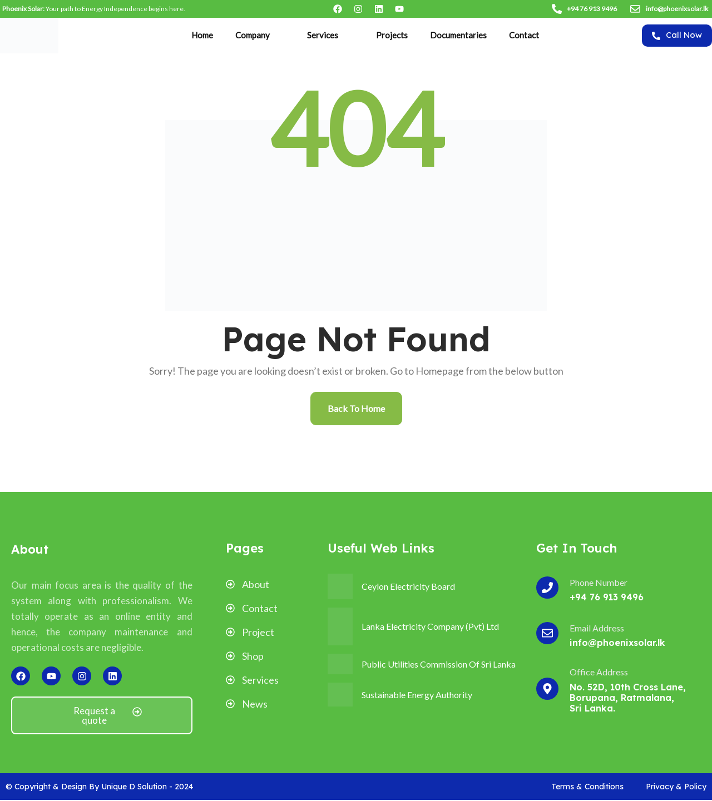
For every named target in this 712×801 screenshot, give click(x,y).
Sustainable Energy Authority (417, 694)
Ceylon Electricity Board (408, 586)
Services (322, 35)
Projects (392, 35)
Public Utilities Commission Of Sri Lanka (439, 664)
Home (202, 35)
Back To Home (356, 408)
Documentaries (458, 35)
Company (252, 35)
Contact (524, 35)
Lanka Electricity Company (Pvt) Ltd (430, 626)
